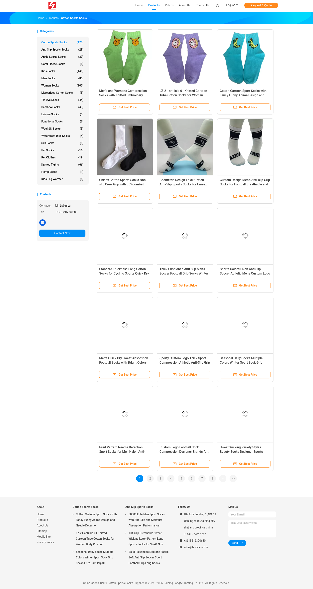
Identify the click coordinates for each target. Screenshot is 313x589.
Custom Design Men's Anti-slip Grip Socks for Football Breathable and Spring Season (245, 184)
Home (40, 514)
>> (233, 478)
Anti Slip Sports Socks (62, 50)
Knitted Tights (62, 165)
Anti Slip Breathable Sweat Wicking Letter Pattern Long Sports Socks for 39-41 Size (146, 538)
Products (42, 519)
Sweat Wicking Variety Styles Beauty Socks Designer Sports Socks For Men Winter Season (241, 451)
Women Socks (62, 86)
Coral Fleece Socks (62, 64)
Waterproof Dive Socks (62, 136)
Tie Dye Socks (62, 100)
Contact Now (62, 233)
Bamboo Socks (62, 107)
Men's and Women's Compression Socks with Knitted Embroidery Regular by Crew (123, 95)
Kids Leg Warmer (62, 179)
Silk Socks (62, 143)
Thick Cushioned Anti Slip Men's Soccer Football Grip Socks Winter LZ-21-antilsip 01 (183, 273)
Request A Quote (261, 5)
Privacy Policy (45, 542)
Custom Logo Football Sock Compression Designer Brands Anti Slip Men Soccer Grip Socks (184, 451)
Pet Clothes (62, 157)
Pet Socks (62, 150)
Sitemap (42, 531)
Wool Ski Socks (62, 129)
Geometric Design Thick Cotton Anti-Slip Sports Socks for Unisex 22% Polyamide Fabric (183, 184)
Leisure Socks (62, 114)
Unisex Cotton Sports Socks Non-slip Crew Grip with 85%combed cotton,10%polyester (123, 184)
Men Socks (62, 78)
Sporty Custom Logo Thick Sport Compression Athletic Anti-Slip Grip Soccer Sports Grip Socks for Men (184, 362)
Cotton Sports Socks (62, 42)
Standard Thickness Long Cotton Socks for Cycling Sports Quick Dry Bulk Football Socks (124, 273)
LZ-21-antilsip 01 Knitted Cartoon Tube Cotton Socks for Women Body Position (183, 95)
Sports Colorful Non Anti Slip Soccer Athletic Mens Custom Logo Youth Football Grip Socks (245, 273)
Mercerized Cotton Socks (62, 93)
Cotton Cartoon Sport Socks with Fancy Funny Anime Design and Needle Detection (243, 95)
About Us (42, 525)
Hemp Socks (62, 172)
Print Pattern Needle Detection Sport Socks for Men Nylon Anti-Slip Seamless (122, 451)
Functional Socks (62, 121)
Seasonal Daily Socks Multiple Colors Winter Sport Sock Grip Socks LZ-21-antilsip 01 (241, 362)
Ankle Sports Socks (62, 57)
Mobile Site (44, 536)
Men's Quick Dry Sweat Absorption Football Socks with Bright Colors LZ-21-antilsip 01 (123, 362)
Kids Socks (62, 71)
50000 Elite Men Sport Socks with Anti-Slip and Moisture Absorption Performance (147, 520)
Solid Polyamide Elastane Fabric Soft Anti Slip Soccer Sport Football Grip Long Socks (148, 557)
